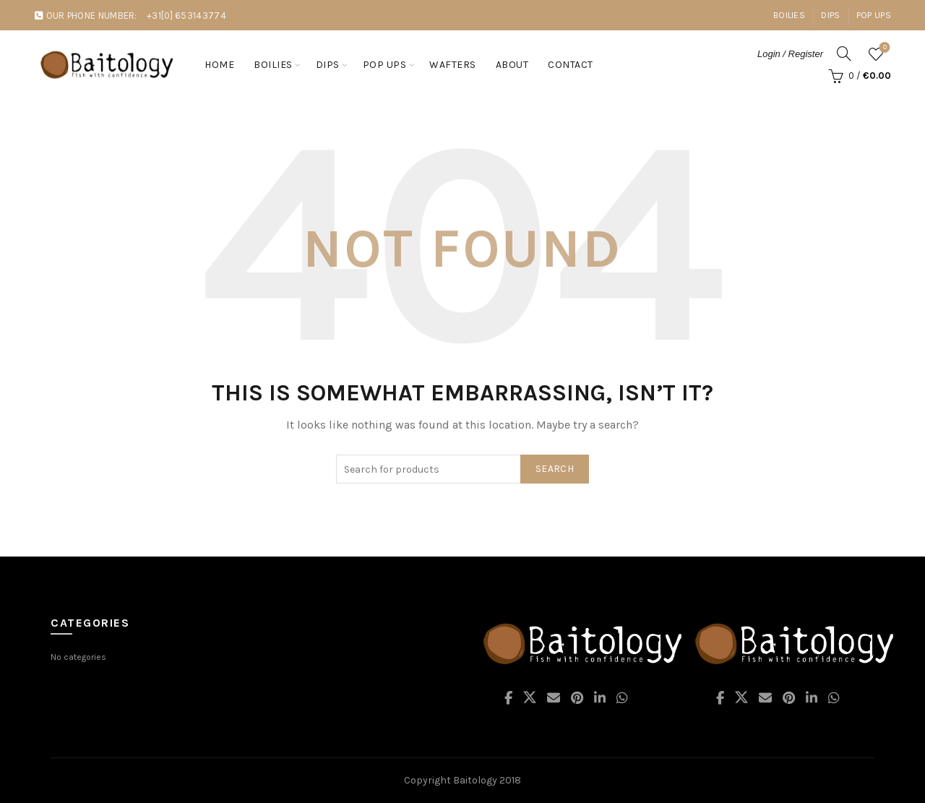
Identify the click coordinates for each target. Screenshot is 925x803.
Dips (830, 15)
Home (219, 65)
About (512, 65)
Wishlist (883, 48)
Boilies (789, 15)
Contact (570, 65)
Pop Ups (873, 15)
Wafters (452, 65)
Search (554, 469)
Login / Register (790, 53)
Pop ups (385, 65)
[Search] (844, 53)
